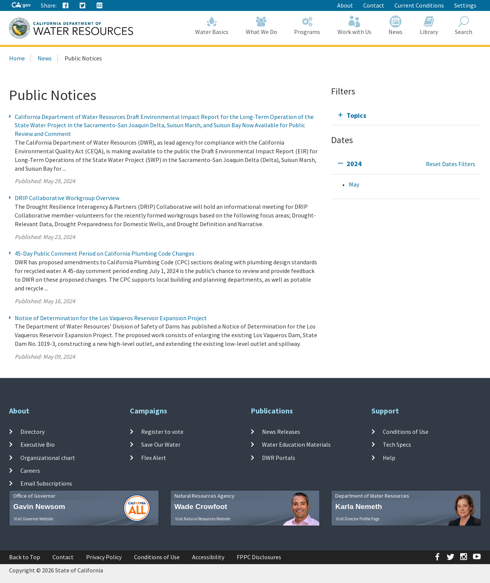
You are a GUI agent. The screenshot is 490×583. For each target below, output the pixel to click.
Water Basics (212, 25)
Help (389, 457)
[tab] (406, 115)
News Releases (281, 431)
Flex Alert (153, 457)
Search (464, 25)
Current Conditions (419, 5)
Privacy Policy (104, 557)
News (395, 25)
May (354, 184)
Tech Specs (397, 444)
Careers (30, 470)
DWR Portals (278, 457)
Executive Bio (37, 444)
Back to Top (24, 557)
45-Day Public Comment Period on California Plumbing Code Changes (104, 253)
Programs (307, 25)
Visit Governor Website (33, 518)
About (345, 5)
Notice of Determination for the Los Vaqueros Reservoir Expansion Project (111, 318)
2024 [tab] (354, 163)
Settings (465, 5)
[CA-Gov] (21, 5)
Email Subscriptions (46, 483)
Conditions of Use (405, 431)
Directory (32, 431)
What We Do (261, 25)
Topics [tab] (356, 115)
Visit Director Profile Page (357, 518)
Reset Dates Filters (450, 164)
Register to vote (162, 431)
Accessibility (208, 557)
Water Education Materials (296, 444)
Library (429, 25)
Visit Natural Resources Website (202, 518)
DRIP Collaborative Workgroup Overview (67, 198)
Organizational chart (47, 457)
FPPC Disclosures (259, 557)
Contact (373, 5)
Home (17, 58)
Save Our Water (160, 444)
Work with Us (354, 25)
